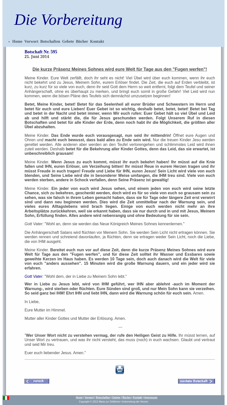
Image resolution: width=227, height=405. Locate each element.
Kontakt (97, 41)
